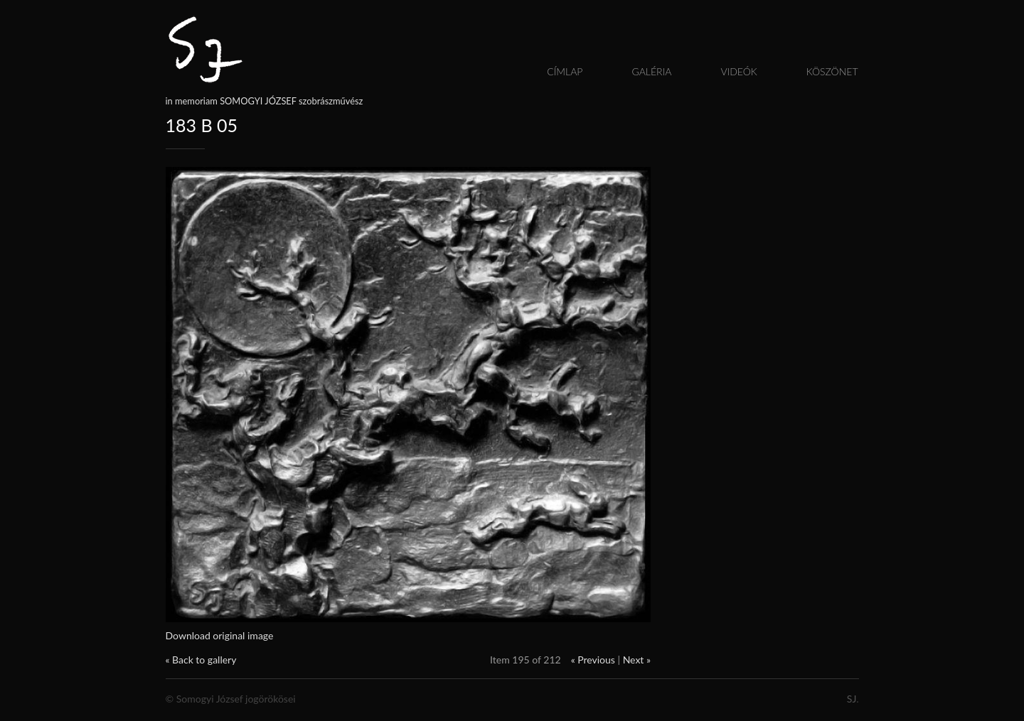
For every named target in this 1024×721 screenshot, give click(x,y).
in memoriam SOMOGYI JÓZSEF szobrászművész (264, 101)
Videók (738, 71)
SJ (851, 699)
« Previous (593, 660)
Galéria (651, 71)
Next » (637, 660)
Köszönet (832, 71)
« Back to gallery (201, 660)
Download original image (220, 635)
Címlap (564, 71)
